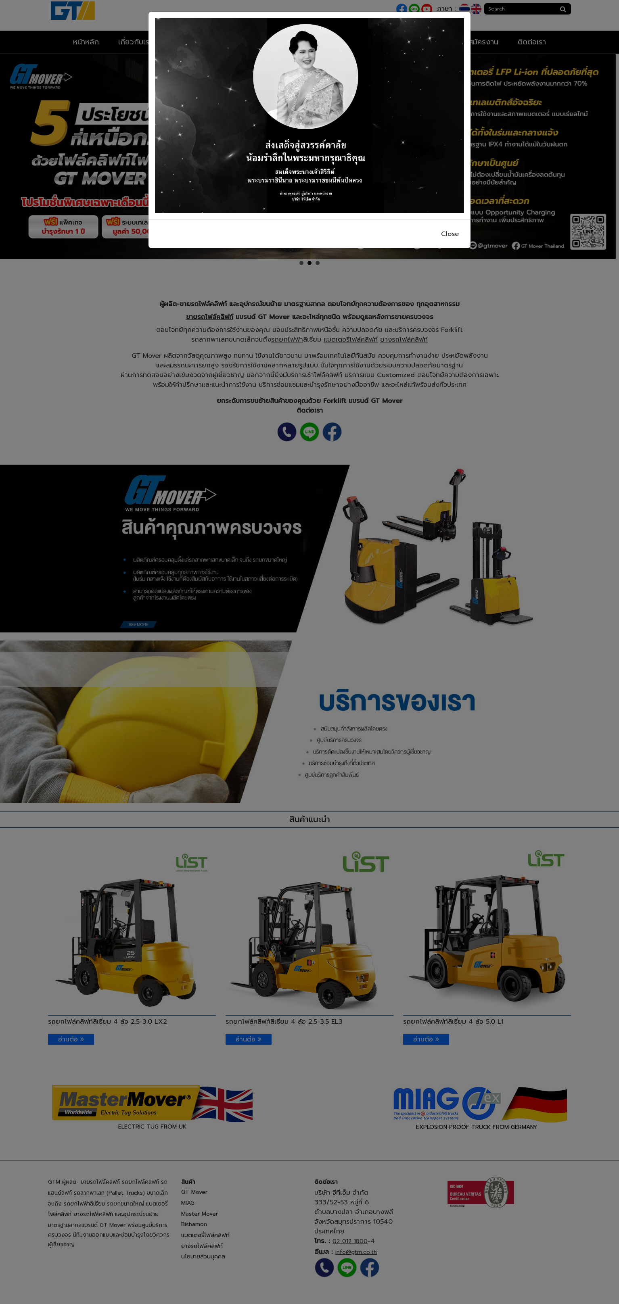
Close (450, 234)
